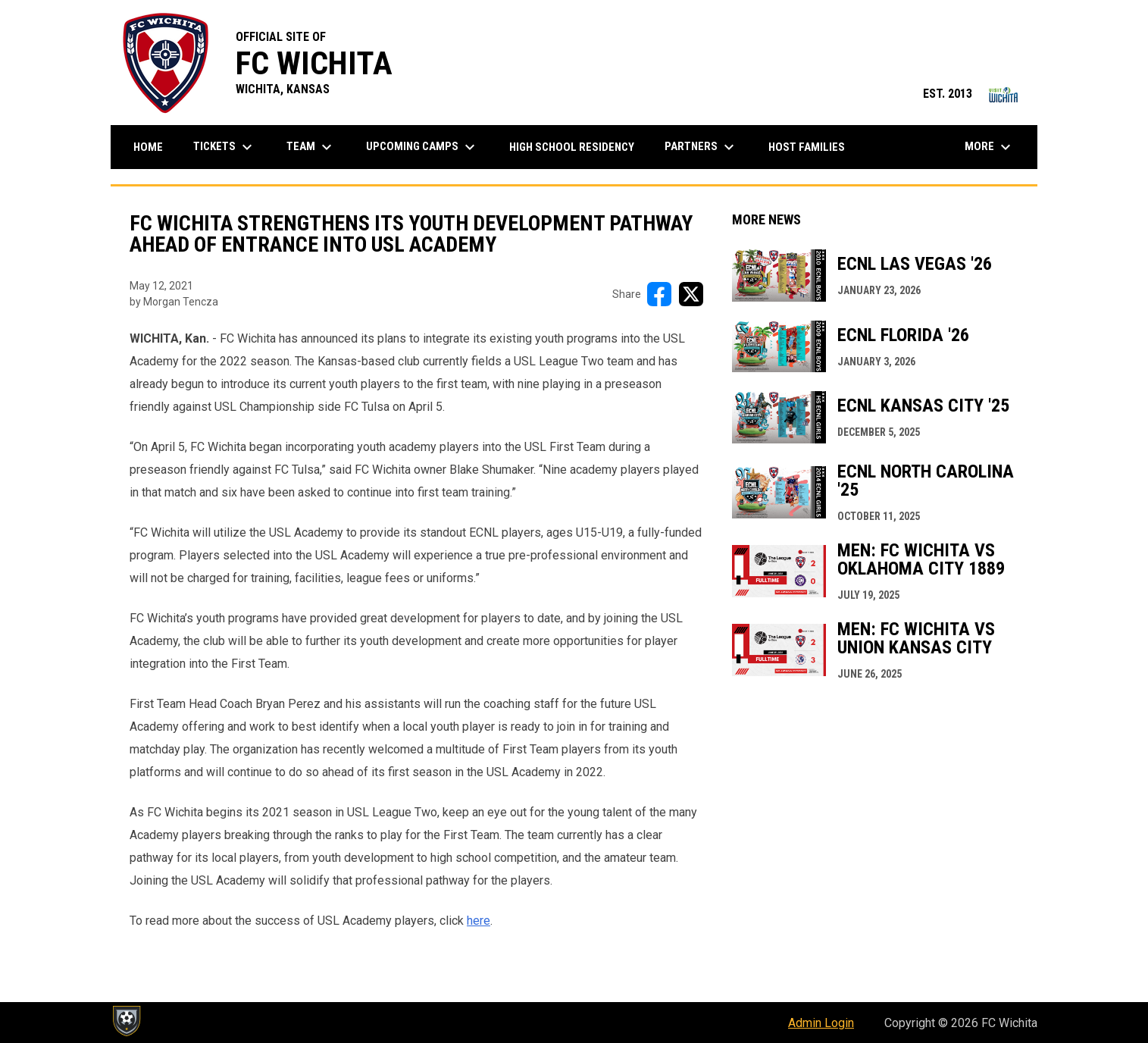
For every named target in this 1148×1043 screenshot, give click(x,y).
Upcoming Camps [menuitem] (422, 147)
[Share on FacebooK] (659, 294)
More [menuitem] (990, 147)
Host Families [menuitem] (806, 147)
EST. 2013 (972, 93)
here (478, 920)
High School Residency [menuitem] (577, 146)
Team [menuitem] (311, 147)
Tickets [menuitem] (224, 147)
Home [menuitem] (148, 147)
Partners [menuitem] (701, 147)
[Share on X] (691, 294)
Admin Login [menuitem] (821, 1023)
